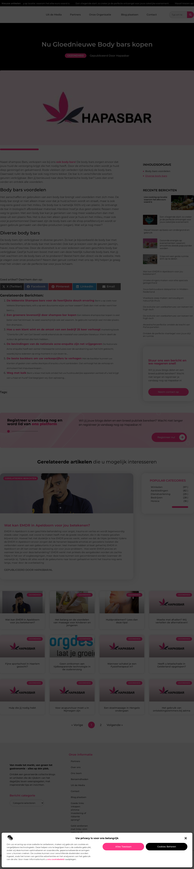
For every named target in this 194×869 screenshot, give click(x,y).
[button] (185, 838)
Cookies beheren (166, 846)
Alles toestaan (123, 846)
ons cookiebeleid (55, 859)
